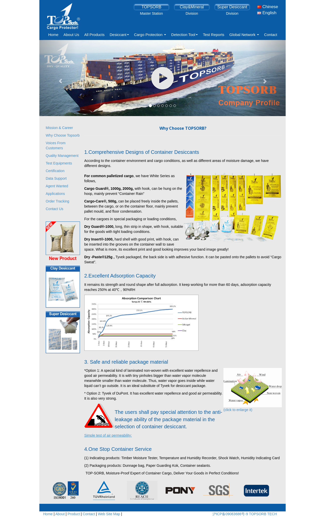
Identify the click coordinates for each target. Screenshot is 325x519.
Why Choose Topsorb (63, 135)
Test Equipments (59, 163)
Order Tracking (57, 201)
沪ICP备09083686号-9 (231, 514)
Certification (55, 171)
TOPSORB (151, 7)
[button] (57, 78)
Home (53, 34)
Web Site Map (109, 514)
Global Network (244, 34)
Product (74, 514)
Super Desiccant (232, 7)
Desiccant (119, 34)
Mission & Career (59, 128)
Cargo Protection (150, 34)
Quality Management (62, 156)
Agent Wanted (57, 186)
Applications (55, 194)
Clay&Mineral (192, 7)
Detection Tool (184, 34)
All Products (94, 34)
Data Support (56, 178)
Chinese (267, 6)
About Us (71, 34)
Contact (270, 34)
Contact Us (54, 209)
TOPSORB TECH (263, 514)
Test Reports (213, 34)
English (267, 12)
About (60, 514)
